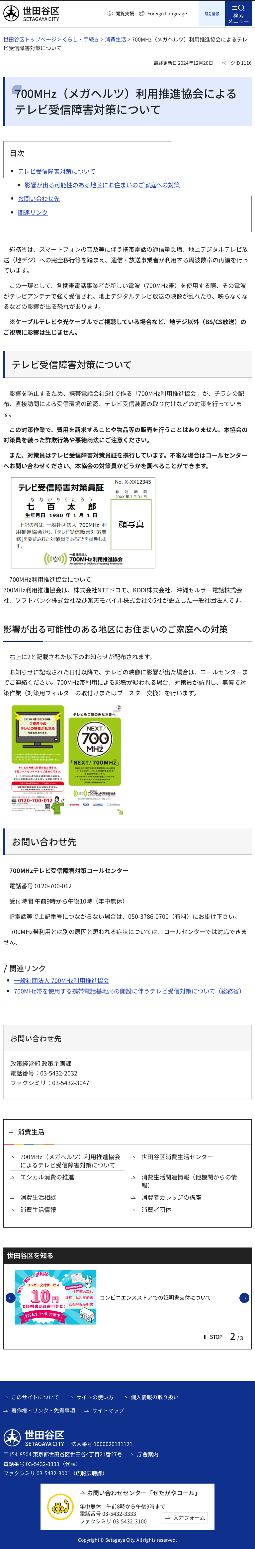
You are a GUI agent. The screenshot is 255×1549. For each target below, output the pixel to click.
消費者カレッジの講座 (171, 1196)
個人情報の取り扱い (155, 1396)
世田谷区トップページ (29, 38)
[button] (121, 13)
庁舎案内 (147, 1453)
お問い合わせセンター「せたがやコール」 (144, 1492)
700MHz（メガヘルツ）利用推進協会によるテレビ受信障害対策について (70, 1160)
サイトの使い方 (95, 1396)
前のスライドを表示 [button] (15, 1297)
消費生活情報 (38, 1208)
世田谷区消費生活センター (177, 1156)
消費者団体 (156, 1208)
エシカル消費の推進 (47, 1176)
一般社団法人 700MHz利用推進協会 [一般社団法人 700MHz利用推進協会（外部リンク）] (61, 979)
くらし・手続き (80, 38)
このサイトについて (35, 1396)
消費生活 (115, 38)
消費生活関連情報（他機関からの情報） (189, 1180)
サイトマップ (108, 1409)
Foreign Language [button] (167, 13)
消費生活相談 (38, 1196)
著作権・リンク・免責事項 (43, 1409)
